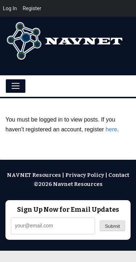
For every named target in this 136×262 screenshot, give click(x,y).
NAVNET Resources (34, 175)
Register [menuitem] (31, 8)
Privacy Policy (84, 175)
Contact (118, 175)
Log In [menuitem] (10, 8)
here (111, 129)
